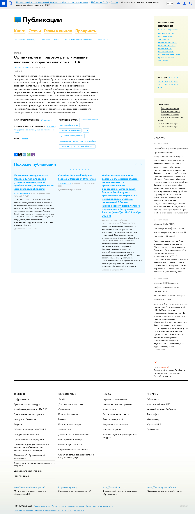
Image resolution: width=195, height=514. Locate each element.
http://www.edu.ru (112, 487)
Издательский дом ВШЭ (158, 404)
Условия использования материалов (67, 506)
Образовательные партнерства (74, 449)
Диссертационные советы (116, 414)
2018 (176, 84)
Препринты (86, 30)
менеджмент (175, 54)
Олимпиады (64, 409)
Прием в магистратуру (69, 424)
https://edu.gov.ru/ (67, 487)
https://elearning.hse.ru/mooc (161, 487)
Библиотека (153, 399)
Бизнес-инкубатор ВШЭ (70, 444)
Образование (46, 120)
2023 (171, 81)
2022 (176, 81)
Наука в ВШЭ (103, 39)
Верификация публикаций (26, 39)
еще (160, 87)
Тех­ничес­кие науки (169, 126)
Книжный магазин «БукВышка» (161, 409)
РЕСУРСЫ (152, 394)
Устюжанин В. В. (64, 183)
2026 (176, 77)
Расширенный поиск (50, 39)
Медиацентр (153, 419)
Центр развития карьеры (70, 439)
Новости (159, 138)
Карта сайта (79, 510)
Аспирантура (64, 429)
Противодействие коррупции (29, 439)
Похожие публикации (35, 164)
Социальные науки (169, 123)
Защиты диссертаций (113, 419)
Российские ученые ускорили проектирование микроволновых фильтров (171, 152)
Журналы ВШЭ (154, 424)
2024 (165, 81)
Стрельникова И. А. (22, 193)
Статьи (34, 30)
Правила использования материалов (78, 39)
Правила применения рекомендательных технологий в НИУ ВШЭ (43, 510)
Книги (19, 30)
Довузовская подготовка (70, 404)
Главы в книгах (58, 30)
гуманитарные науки (167, 42)
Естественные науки (170, 111)
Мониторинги (110, 409)
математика (163, 54)
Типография (153, 414)
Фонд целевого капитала (26, 434)
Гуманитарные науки (170, 108)
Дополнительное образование (73, 434)
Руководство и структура (27, 404)
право (161, 57)
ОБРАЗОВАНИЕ (67, 394)
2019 (171, 84)
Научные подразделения (115, 399)
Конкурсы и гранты (112, 429)
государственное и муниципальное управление (167, 35)
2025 (160, 81)
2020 (165, 84)
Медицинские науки (170, 114)
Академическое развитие (115, 424)
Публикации (42, 19)
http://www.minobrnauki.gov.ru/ (29, 487)
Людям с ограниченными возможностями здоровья (34, 464)
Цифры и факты (21, 399)
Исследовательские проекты (117, 404)
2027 (171, 77)
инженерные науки (167, 45)
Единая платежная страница (28, 470)
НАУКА (107, 394)
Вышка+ (62, 419)
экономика (163, 60)
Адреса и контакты (42, 506)
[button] (67, 169)
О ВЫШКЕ (20, 394)
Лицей (61, 399)
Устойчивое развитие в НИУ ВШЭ (31, 409)
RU (168, 3)
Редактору (184, 505)
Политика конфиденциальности (99, 506)
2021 (160, 84)
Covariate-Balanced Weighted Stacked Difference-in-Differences (77, 177)
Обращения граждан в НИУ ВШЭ (30, 429)
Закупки (18, 424)
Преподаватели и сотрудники (29, 414)
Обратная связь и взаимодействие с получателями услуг (76, 456)
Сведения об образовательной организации (29, 456)
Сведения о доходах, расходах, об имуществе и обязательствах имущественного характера (31, 447)
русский (25, 138)
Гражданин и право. (22, 67)
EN (172, 3)
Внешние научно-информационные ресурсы (120, 436)
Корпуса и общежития (25, 419)
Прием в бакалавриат (69, 414)
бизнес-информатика (168, 29)
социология (170, 57)
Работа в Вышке (21, 475)
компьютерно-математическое (166, 49)
